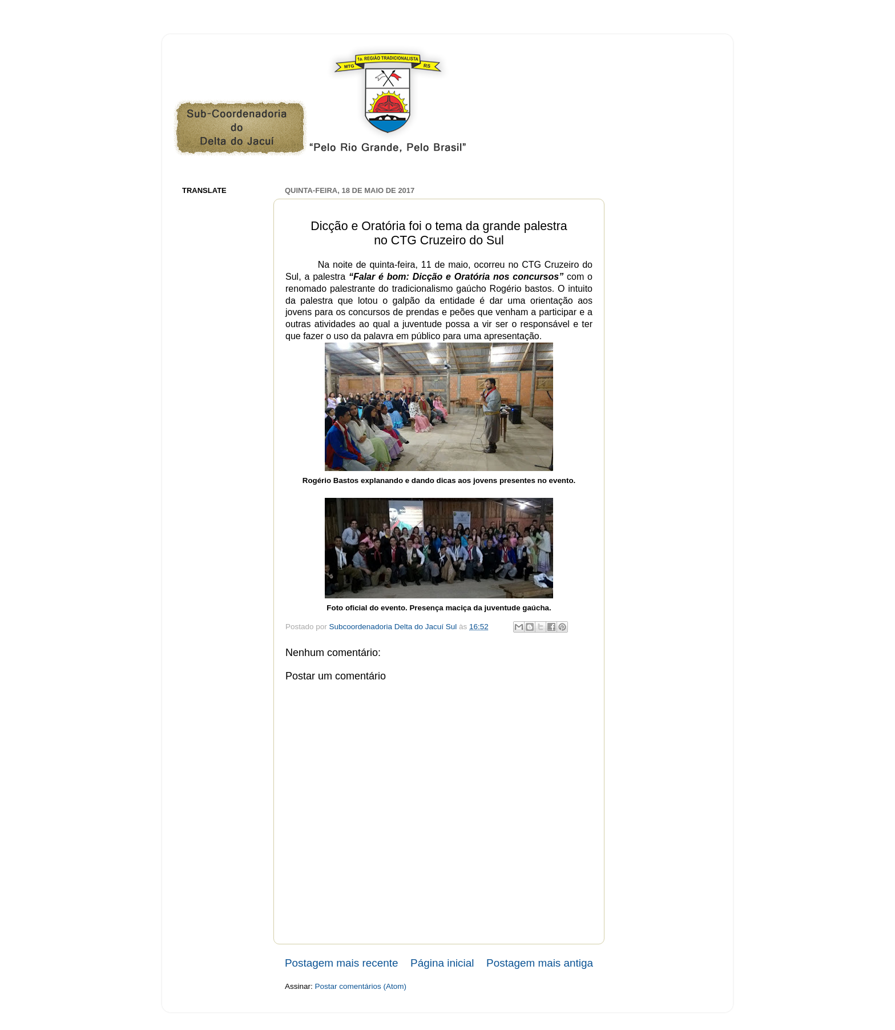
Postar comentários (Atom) (361, 986)
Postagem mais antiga (539, 963)
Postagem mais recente (341, 963)
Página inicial (442, 963)
